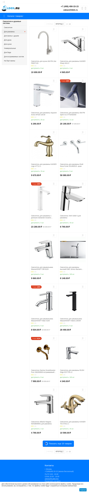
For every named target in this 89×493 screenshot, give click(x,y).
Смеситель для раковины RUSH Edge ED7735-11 (72, 371)
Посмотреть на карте (52, 481)
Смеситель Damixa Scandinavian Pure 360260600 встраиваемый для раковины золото (43, 371)
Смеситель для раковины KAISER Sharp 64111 (73, 62)
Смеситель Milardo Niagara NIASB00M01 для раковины (41, 423)
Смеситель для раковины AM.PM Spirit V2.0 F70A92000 (72, 114)
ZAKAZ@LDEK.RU (52, 479)
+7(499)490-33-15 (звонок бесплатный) (59, 471)
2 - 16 (69, 24)
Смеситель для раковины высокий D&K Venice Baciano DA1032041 (71, 268)
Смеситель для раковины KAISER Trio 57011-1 (73, 423)
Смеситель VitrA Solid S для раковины (70, 217)
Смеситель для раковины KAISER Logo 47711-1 (44, 165)
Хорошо (83, 490)
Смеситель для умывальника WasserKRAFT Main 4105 (42, 320)
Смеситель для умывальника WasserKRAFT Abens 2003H (71, 320)
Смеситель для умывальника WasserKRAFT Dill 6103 (42, 268)
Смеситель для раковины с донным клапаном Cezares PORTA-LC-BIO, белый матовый (43, 217)
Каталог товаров (15, 16)
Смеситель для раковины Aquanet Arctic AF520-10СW (44, 114)
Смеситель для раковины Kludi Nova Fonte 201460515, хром (71, 165)
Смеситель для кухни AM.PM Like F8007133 (43, 62)
